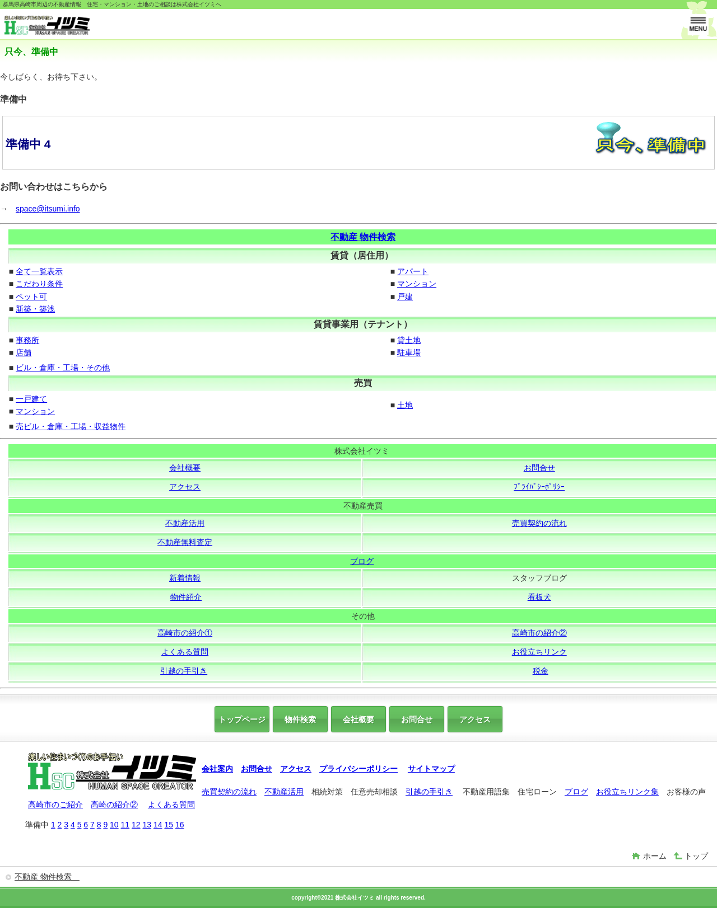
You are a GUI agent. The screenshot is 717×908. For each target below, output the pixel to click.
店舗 (23, 352)
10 (114, 824)
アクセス (185, 486)
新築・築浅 (35, 308)
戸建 (405, 296)
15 (168, 824)
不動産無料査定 (184, 542)
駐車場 (409, 352)
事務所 (27, 340)
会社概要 (185, 467)
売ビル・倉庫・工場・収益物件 (70, 426)
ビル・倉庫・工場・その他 (63, 367)
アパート (413, 271)
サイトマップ (431, 768)
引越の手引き (183, 670)
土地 (405, 405)
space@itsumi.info (48, 208)
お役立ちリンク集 (627, 791)
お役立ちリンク (539, 651)
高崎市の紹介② (539, 632)
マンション (416, 283)
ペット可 (31, 296)
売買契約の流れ (539, 523)
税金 (540, 670)
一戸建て (31, 398)
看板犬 (539, 596)
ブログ (362, 561)
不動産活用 (184, 523)
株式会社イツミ (88, 25)
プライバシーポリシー (358, 768)
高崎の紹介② (114, 804)
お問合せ (539, 467)
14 (157, 824)
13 (146, 824)
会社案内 (217, 768)
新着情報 (185, 577)
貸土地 (409, 340)
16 (179, 824)
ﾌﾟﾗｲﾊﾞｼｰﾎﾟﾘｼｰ (539, 486)
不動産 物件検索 (362, 237)
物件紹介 (186, 596)
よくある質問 (184, 651)
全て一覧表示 (39, 271)
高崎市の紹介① (184, 632)
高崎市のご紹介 (55, 804)
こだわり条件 (39, 283)
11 (125, 824)
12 (136, 824)
